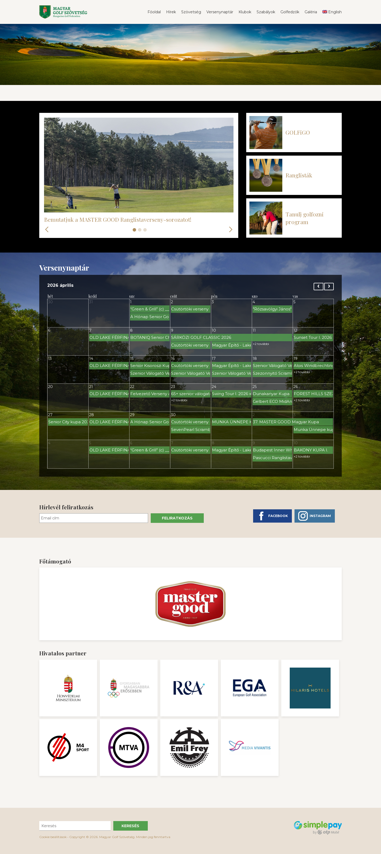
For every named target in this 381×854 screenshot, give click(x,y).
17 (214, 358)
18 (255, 358)
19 (295, 358)
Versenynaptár (219, 12)
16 (173, 358)
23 (173, 386)
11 (254, 330)
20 (50, 386)
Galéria (311, 12)
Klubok (245, 12)
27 (50, 414)
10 (214, 330)
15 (131, 358)
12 (295, 330)
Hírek (171, 12)
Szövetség (191, 12)
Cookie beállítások (53, 837)
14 (91, 358)
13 (50, 358)
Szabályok (266, 12)
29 (132, 414)
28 (91, 414)
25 (255, 386)
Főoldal (154, 12)
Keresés (130, 825)
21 (91, 386)
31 (91, 302)
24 (214, 386)
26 (295, 386)
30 (50, 302)
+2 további (261, 344)
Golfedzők (289, 12)
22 (132, 386)
